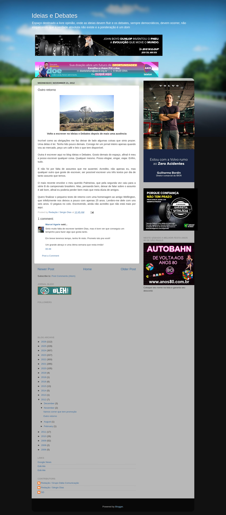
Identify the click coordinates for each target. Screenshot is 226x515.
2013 (44, 395)
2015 (44, 386)
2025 (44, 346)
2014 (44, 390)
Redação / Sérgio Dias (52, 487)
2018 (44, 377)
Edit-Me (42, 466)
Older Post (128, 269)
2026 (44, 341)
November (49, 408)
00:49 (48, 249)
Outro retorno (50, 416)
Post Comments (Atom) (63, 276)
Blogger (119, 506)
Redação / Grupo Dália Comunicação (60, 483)
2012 (44, 399)
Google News (44, 462)
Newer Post (46, 269)
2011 (44, 432)
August (48, 421)
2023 (44, 355)
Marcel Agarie (52, 224)
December (49, 403)
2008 (44, 445)
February (49, 426)
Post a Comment (50, 255)
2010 (44, 436)
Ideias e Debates (54, 15)
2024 (44, 350)
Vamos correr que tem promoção (60, 411)
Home (87, 269)
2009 (44, 440)
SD (42, 492)
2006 (44, 449)
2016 (44, 381)
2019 (44, 373)
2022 (44, 359)
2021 (44, 364)
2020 (44, 368)
